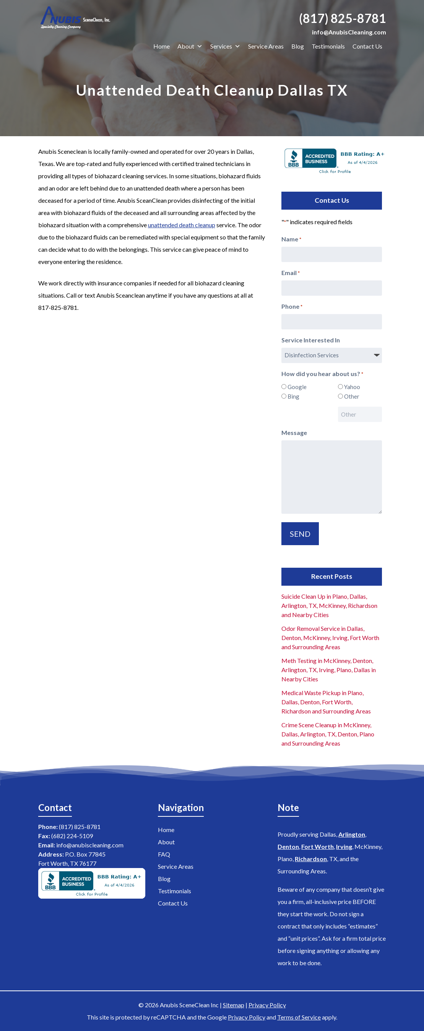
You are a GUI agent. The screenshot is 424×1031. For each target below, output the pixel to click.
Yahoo (352, 386)
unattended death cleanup (181, 224)
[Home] (77, 19)
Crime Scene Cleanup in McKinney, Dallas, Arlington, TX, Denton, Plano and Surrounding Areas (327, 734)
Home (161, 46)
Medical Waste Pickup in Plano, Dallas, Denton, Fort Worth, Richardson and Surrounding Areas (326, 702)
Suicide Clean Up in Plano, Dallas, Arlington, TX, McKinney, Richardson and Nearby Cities (329, 605)
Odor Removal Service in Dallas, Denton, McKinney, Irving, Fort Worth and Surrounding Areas (330, 637)
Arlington (351, 834)
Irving (344, 846)
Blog (297, 46)
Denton (288, 846)
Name (291, 239)
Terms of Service (299, 1017)
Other (351, 396)
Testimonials (328, 46)
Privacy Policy (267, 1004)
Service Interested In (310, 340)
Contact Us (367, 46)
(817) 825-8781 (342, 18)
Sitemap (233, 1004)
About (190, 46)
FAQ (164, 854)
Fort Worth (317, 846)
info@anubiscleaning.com (89, 845)
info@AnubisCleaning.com (349, 32)
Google (297, 386)
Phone (291, 307)
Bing (293, 396)
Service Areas (266, 46)
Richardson (311, 858)
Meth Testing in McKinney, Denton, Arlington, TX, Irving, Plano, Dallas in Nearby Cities (328, 669)
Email (290, 273)
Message (294, 432)
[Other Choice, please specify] (360, 414)
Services (225, 46)
